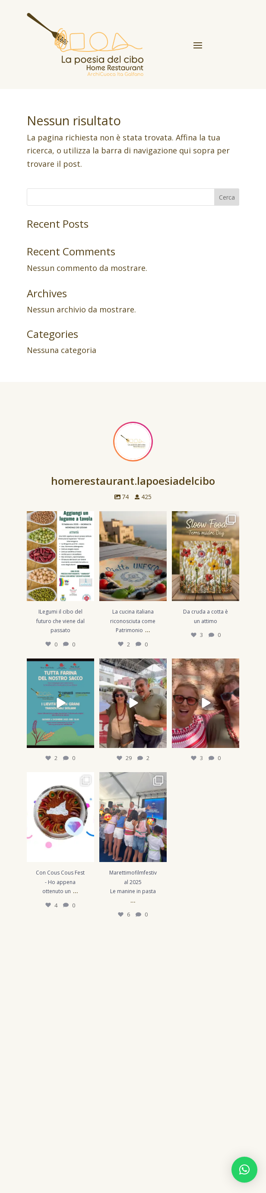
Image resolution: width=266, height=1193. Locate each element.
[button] (244, 1170)
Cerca (227, 197)
